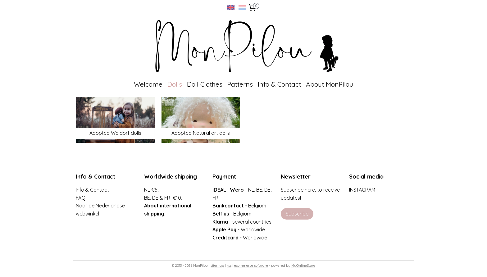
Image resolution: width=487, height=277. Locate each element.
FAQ (80, 198)
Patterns (240, 84)
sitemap (217, 265)
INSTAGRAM (362, 190)
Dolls (174, 84)
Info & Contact (279, 84)
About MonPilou (329, 84)
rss (229, 265)
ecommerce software (251, 265)
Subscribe (297, 214)
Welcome (148, 84)
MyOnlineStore (303, 265)
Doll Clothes (204, 84)
